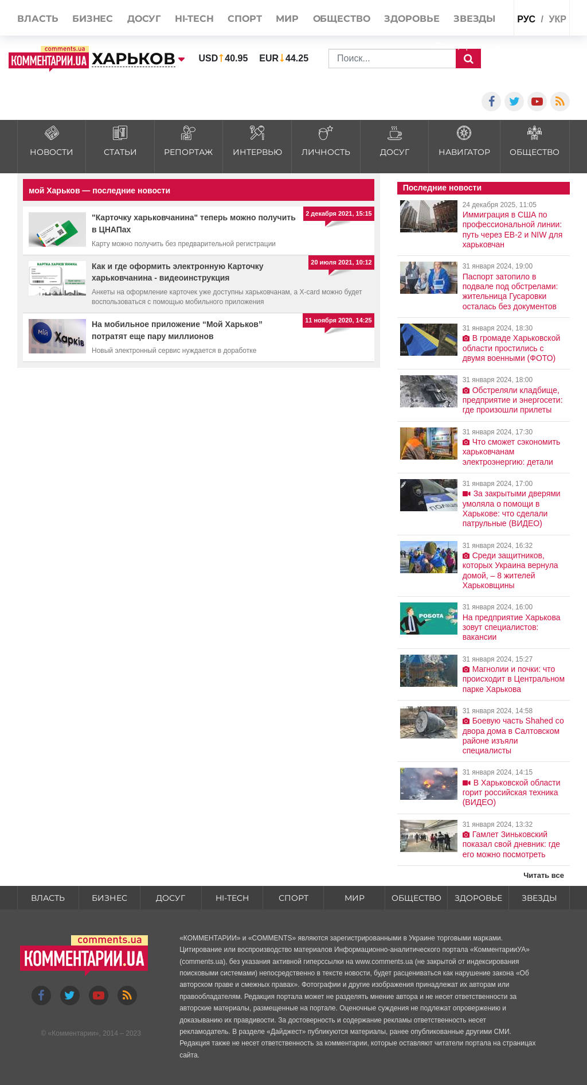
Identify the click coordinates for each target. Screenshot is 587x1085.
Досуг (170, 898)
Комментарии (73, 1033)
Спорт (293, 898)
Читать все (543, 875)
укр (557, 19)
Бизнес (109, 898)
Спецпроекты (467, 45)
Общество (416, 898)
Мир (355, 898)
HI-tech (232, 898)
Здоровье (478, 898)
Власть (48, 898)
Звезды (539, 898)
